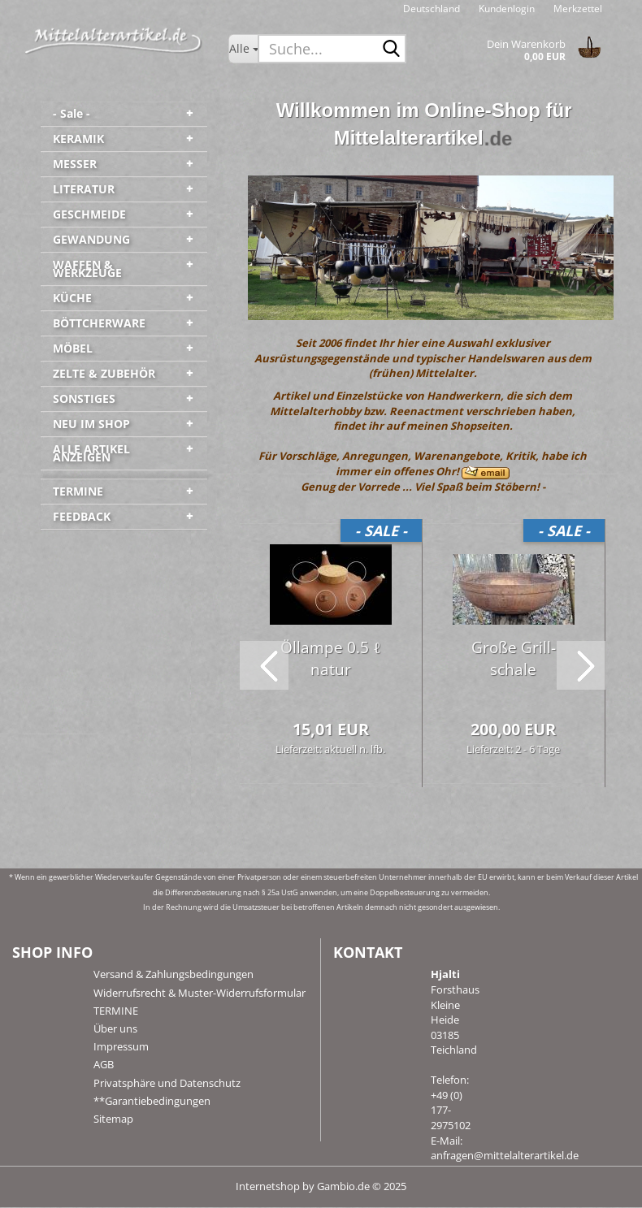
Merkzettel (576, 8)
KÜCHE (72, 297)
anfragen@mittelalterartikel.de (505, 1156)
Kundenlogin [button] (505, 8)
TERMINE (78, 491)
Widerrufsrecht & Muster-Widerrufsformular (199, 993)
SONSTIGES (84, 398)
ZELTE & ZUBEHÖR (104, 373)
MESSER (75, 163)
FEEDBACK (82, 516)
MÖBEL (73, 348)
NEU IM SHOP (91, 423)
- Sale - (71, 113)
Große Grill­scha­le (513, 659)
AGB (103, 1066)
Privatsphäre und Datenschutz (167, 1083)
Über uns (115, 1029)
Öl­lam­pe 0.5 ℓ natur (330, 659)
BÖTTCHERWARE (99, 323)
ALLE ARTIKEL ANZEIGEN (91, 453)
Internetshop (268, 1187)
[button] (431, 8)
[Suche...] (243, 48)
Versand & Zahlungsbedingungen (173, 975)
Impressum (121, 1047)
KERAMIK (78, 138)
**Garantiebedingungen (151, 1101)
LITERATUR (84, 189)
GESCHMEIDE (89, 214)
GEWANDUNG (91, 239)
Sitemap (113, 1119)
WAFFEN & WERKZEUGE (87, 268)
